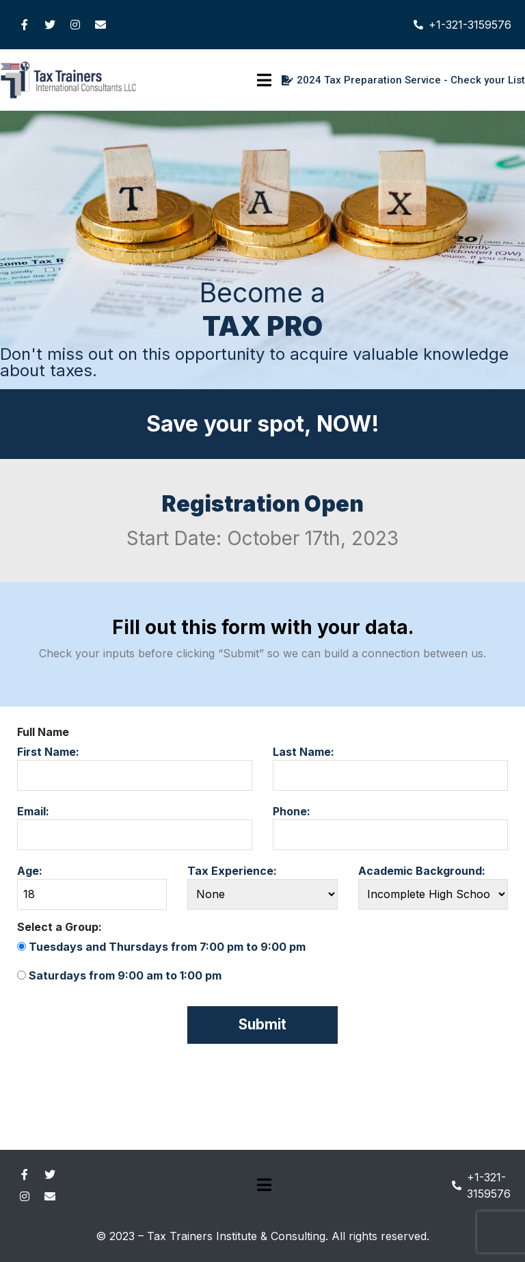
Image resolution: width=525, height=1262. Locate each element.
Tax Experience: (262, 887)
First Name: (134, 768)
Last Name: (390, 768)
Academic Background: (433, 887)
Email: (134, 827)
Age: (92, 887)
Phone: (390, 827)
